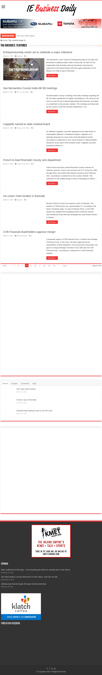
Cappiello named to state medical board (26, 124)
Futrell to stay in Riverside (26, 400)
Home (4, 40)
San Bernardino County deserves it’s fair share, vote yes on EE (29, 577)
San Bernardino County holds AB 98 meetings (30, 88)
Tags (34, 384)
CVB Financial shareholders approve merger (29, 231)
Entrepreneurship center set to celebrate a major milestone (37, 52)
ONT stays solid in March (26, 36)
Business (19, 56)
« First (4, 266)
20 (44, 266)
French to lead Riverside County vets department (32, 160)
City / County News (22, 92)
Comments (25, 384)
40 (54, 266)
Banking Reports (21, 236)
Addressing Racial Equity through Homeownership (23, 584)
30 (49, 266)
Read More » (52, 76)
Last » (65, 266)
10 (35, 266)
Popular (14, 384)
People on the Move (22, 128)
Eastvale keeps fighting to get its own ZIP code (34, 411)
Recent (5, 384)
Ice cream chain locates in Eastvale (24, 195)
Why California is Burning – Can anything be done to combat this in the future (35, 570)
